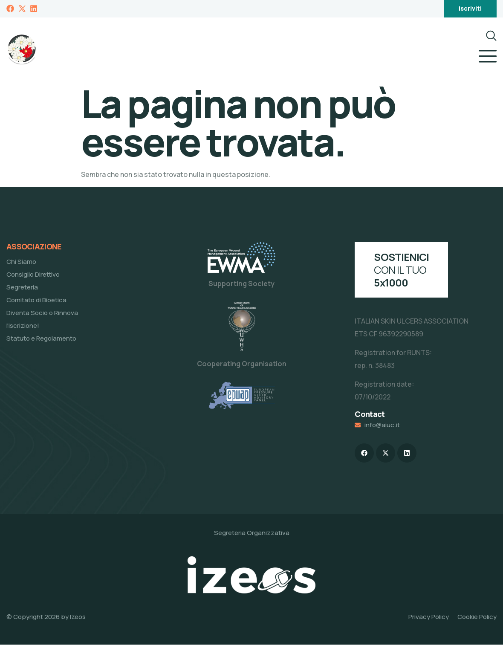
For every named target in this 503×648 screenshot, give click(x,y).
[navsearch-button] (486, 38)
